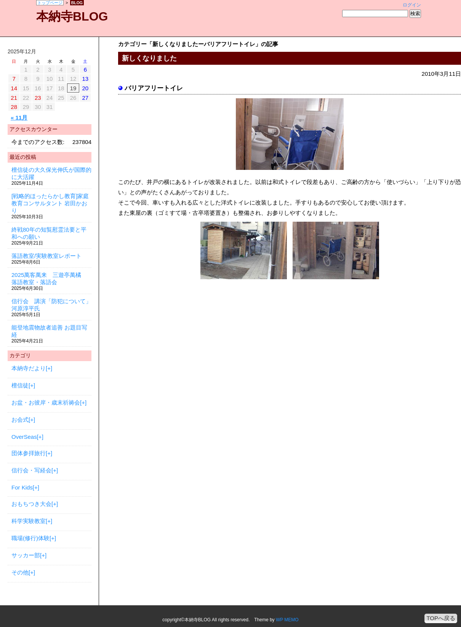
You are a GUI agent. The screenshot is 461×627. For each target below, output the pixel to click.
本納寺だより (28, 368)
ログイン (412, 5)
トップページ (49, 2)
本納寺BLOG (72, 16)
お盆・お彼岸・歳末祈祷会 (45, 402)
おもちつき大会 (31, 504)
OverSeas (24, 436)
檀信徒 (20, 385)
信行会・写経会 (31, 470)
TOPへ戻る (440, 618)
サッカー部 (25, 555)
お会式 (20, 419)
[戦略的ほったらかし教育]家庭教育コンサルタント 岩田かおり (50, 203)
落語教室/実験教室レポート (46, 256)
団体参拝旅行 (28, 453)
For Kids (22, 487)
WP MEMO (287, 619)
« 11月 (19, 117)
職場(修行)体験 (30, 538)
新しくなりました (149, 58)
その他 (20, 572)
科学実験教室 (28, 521)
